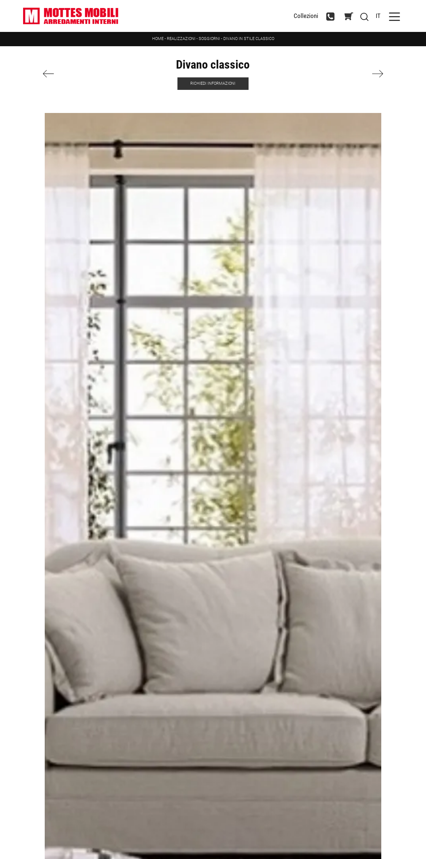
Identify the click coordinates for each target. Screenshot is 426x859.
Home (158, 38)
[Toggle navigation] (394, 16)
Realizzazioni (181, 38)
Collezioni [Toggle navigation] (306, 15)
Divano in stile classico (248, 38)
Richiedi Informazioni (212, 83)
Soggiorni (209, 38)
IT (378, 15)
